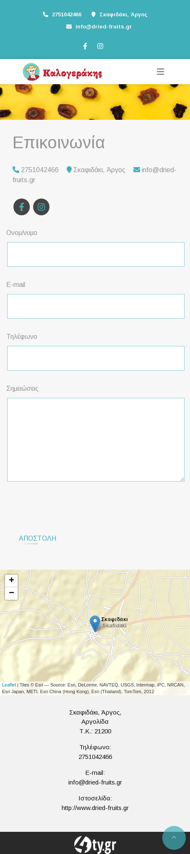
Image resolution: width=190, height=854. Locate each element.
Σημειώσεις (22, 388)
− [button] (11, 593)
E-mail (15, 284)
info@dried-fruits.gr (103, 26)
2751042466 (95, 756)
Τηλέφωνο (21, 336)
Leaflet (9, 684)
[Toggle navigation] (160, 72)
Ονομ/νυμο (21, 232)
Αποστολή (37, 538)
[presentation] (71, 504)
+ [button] (11, 581)
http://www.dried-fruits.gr (95, 807)
